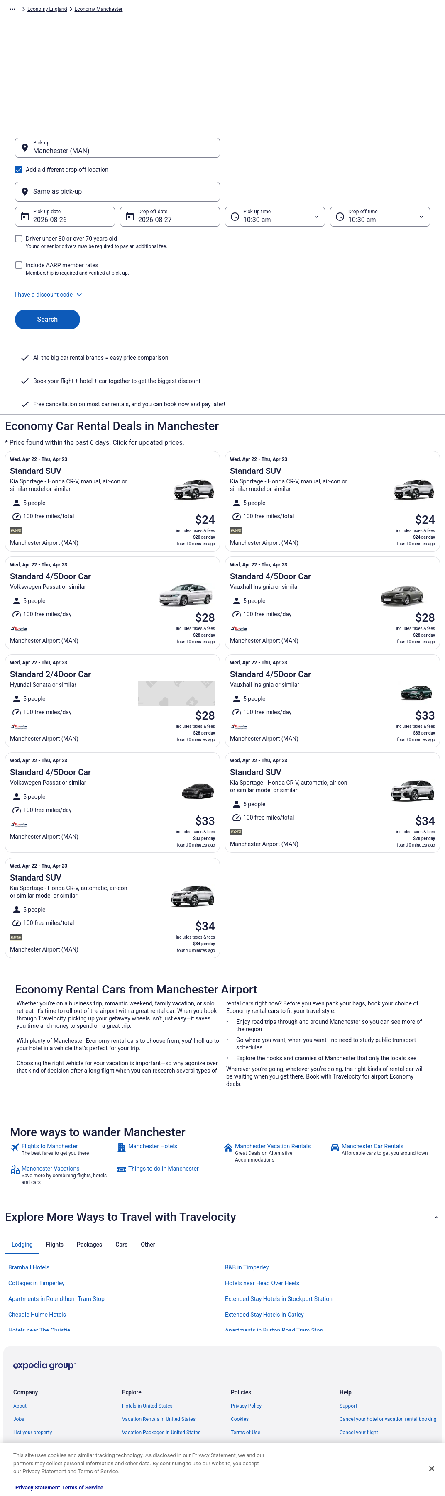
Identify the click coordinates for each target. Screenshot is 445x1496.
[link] (62, 1071)
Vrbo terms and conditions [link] (260, 1364)
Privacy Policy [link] (246, 1325)
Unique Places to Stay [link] (146, 1417)
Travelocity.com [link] (22, 10)
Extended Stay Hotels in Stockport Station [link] (279, 1217)
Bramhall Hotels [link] (28, 1186)
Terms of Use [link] (245, 1351)
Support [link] (348, 1325)
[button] (222, 255)
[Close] (432, 1468)
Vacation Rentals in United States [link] (159, 1338)
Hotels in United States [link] (147, 1325)
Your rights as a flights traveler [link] (373, 1391)
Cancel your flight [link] (359, 1351)
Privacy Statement (37, 1487)
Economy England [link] (235, 10)
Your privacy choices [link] (253, 1391)
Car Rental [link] (58, 10)
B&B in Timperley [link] (247, 1186)
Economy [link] (88, 10)
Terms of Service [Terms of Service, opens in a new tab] (82, 1487)
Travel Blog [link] (134, 1431)
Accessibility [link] (245, 1378)
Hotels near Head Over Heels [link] (262, 1201)
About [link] (20, 1325)
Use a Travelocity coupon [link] (367, 1378)
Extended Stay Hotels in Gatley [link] (264, 1233)
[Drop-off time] (380, 177)
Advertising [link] (25, 1417)
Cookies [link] (240, 1338)
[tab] (22, 1163)
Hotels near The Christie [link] (39, 1249)
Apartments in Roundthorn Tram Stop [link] (56, 1217)
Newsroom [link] (25, 1378)
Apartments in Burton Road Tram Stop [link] (274, 1249)
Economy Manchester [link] (286, 10)
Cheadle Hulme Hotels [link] (37, 1233)
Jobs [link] (18, 1338)
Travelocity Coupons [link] (144, 1404)
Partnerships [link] (27, 1364)
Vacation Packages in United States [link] (161, 1351)
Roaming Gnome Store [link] (38, 1404)
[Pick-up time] (275, 177)
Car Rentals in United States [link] (152, 1378)
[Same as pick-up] (327, 152)
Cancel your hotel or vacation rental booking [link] (388, 1338)
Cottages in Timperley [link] (36, 1201)
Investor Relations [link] (33, 1391)
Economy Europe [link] (124, 10)
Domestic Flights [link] (140, 1364)
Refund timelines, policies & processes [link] (382, 1364)
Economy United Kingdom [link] (179, 10)
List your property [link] (32, 1351)
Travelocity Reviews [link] (144, 1391)
